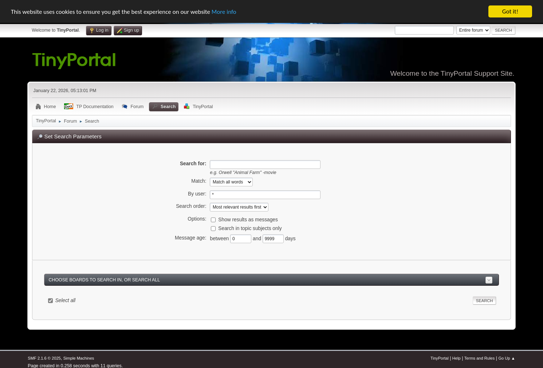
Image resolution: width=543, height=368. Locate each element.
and (258, 238)
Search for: (193, 163)
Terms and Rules (479, 358)
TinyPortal (439, 358)
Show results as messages (248, 219)
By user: (197, 194)
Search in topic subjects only (250, 228)
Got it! (510, 11)
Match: (198, 181)
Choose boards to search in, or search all (104, 279)
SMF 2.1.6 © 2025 (44, 358)
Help (456, 358)
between (220, 238)
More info (224, 11)
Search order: (191, 206)
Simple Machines (78, 358)
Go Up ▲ (506, 358)
